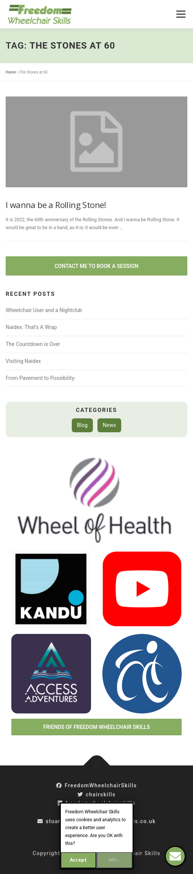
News (109, 425)
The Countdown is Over (33, 344)
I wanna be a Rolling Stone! (56, 204)
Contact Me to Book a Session (97, 266)
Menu (180, 14)
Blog (82, 425)
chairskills (96, 794)
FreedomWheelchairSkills (96, 785)
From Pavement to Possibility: (41, 378)
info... (114, 860)
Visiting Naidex (23, 361)
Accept (78, 860)
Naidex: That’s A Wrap (31, 327)
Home (11, 72)
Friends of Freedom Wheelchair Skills (96, 727)
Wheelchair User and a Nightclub (44, 310)
